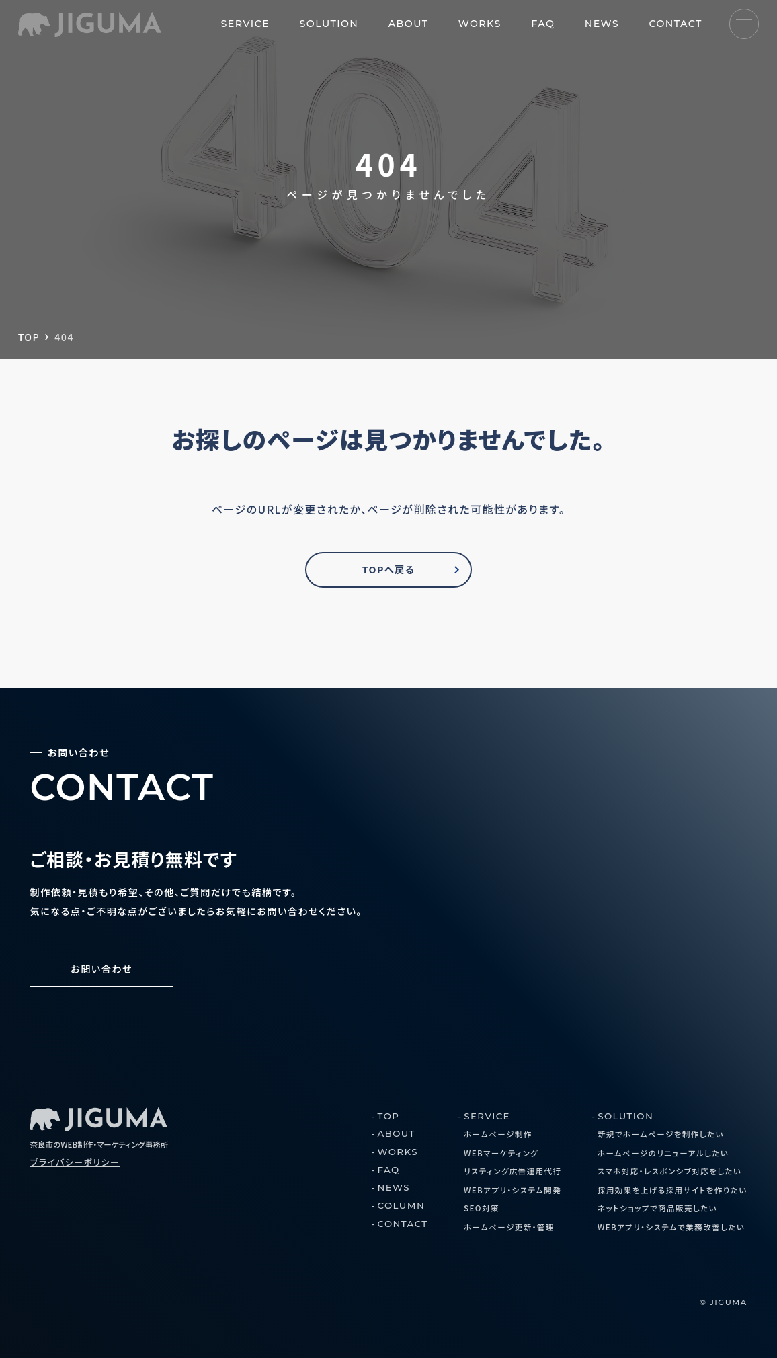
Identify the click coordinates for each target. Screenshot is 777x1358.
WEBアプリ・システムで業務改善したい (671, 1227)
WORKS (479, 23)
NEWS (602, 23)
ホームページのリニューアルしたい (663, 1153)
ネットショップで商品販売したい (657, 1208)
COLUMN (401, 1205)
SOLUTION (329, 23)
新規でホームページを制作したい (661, 1134)
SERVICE (245, 23)
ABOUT (408, 23)
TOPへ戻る (388, 569)
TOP (29, 337)
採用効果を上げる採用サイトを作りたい (672, 1190)
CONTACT (675, 23)
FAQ (543, 23)
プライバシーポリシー (75, 1162)
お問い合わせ (101, 968)
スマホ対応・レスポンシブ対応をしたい (669, 1171)
